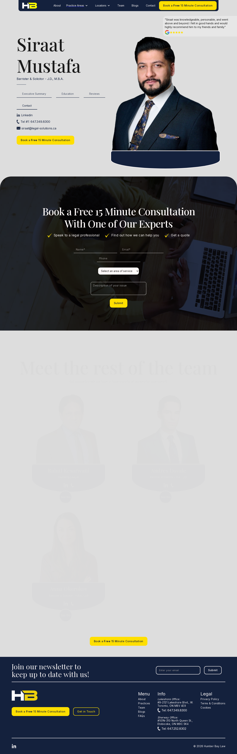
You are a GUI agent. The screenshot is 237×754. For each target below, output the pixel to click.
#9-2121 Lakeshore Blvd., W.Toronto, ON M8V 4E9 (175, 702)
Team (120, 5)
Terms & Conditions (213, 703)
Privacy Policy (210, 699)
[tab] (34, 94)
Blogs (135, 5)
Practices (144, 703)
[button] (77, 5)
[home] (29, 5)
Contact (150, 5)
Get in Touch (86, 711)
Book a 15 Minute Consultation (188, 5)
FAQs (141, 716)
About (57, 5)
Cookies (206, 707)
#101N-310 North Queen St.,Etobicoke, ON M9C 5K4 (175, 720)
